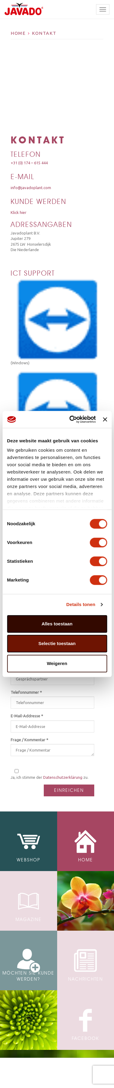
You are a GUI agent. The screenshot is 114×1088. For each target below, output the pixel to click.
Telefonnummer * (26, 692)
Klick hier (18, 212)
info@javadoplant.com (31, 187)
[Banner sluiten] (105, 419)
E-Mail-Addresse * (27, 716)
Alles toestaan (57, 623)
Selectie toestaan (57, 643)
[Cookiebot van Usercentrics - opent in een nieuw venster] (71, 419)
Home (18, 33)
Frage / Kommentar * (29, 740)
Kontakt (44, 33)
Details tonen (80, 604)
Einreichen (69, 790)
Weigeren (57, 663)
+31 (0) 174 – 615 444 (29, 163)
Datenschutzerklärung (62, 777)
